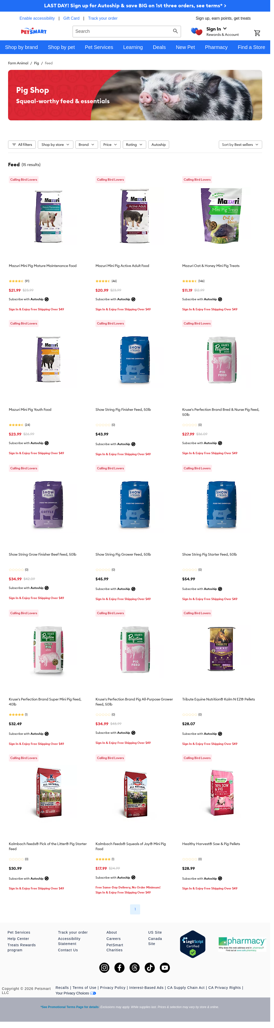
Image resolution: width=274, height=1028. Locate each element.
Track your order (103, 18)
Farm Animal (18, 63)
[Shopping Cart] (262, 33)
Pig (36, 63)
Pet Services (19, 932)
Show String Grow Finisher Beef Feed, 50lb (42, 554)
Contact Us (68, 950)
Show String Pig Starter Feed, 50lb (209, 554)
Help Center (18, 939)
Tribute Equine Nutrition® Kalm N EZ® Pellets (218, 699)
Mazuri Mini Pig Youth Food (30, 409)
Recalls (62, 988)
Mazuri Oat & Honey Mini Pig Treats (210, 265)
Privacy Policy (113, 988)
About (112, 932)
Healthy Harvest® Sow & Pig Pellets (211, 844)
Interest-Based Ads (146, 988)
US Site (155, 932)
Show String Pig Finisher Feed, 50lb (123, 409)
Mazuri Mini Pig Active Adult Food (122, 265)
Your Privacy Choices (75, 993)
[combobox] (127, 31)
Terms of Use (84, 988)
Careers (114, 939)
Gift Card (71, 18)
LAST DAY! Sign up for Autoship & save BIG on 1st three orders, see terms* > (135, 5)
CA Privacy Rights (224, 988)
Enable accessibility (37, 18)
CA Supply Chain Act (186, 988)
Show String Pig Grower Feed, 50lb (123, 554)
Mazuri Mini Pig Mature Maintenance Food (43, 265)
